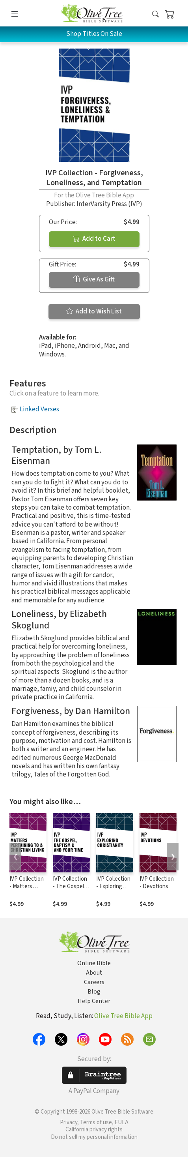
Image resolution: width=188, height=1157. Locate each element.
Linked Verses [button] (39, 409)
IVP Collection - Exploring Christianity (113, 886)
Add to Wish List (94, 311)
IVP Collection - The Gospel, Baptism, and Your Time (70, 890)
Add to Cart (94, 239)
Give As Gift (94, 279)
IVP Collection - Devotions (157, 883)
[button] (155, 15)
